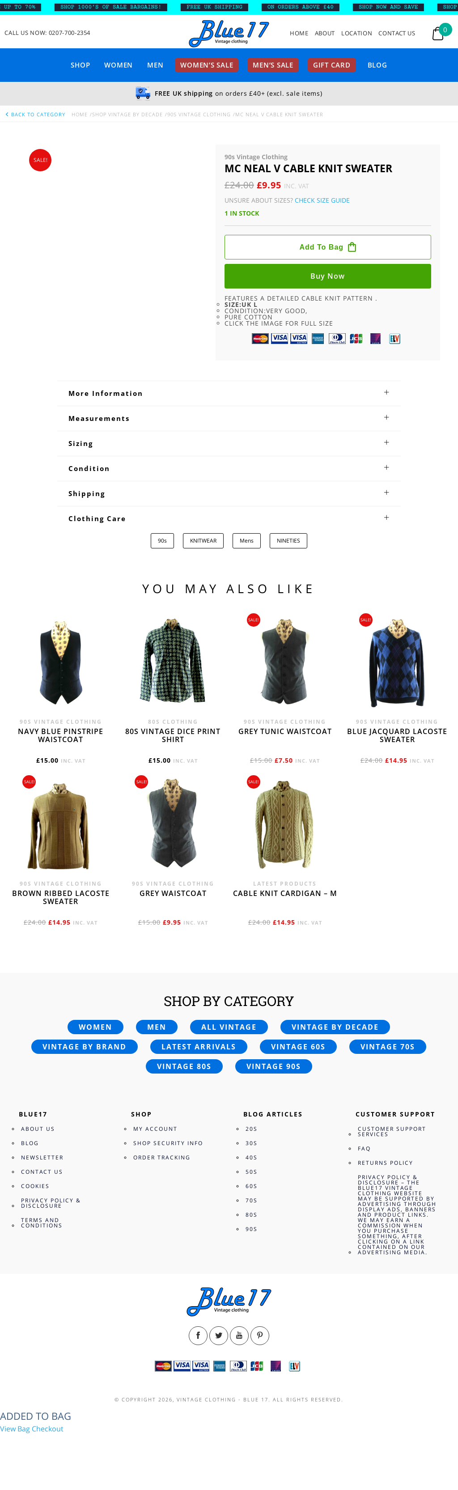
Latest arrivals (198, 1047)
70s (252, 1200)
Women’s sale (206, 64)
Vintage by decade (335, 1027)
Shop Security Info (168, 1143)
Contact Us (397, 33)
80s (252, 1214)
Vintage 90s (273, 1066)
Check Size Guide (322, 200)
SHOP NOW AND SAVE (395, 7)
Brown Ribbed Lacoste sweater (61, 897)
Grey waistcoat (173, 893)
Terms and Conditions (42, 1222)
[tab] (229, 393)
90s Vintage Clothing (199, 114)
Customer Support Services (392, 1131)
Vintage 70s (387, 1047)
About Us (38, 1129)
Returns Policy (385, 1163)
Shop (80, 64)
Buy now (327, 276)
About (325, 33)
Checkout (48, 1429)
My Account (155, 1129)
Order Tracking (162, 1157)
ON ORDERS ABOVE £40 (307, 7)
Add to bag (321, 247)
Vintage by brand (84, 1047)
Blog (377, 64)
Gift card (332, 64)
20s (252, 1129)
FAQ (364, 1148)
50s (252, 1172)
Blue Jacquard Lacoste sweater (397, 735)
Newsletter (42, 1157)
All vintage (229, 1027)
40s (252, 1157)
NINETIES (288, 540)
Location (356, 33)
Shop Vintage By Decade (127, 114)
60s (252, 1186)
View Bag (15, 1429)
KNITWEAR (203, 540)
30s (252, 1143)
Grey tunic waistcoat (285, 731)
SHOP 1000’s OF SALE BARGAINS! (117, 7)
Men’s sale (273, 64)
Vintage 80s (184, 1066)
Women (118, 64)
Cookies (35, 1186)
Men (155, 64)
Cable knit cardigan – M (285, 893)
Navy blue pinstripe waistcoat (60, 735)
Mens (247, 540)
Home (299, 33)
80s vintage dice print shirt (173, 735)
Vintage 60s (298, 1047)
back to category (34, 114)
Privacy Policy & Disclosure (51, 1203)
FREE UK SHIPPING (221, 7)
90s (162, 540)
